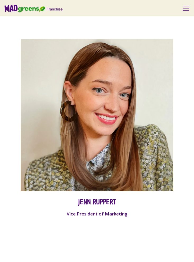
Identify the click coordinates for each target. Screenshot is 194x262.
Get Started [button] (97, 254)
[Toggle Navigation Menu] (186, 8)
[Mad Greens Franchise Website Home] (40, 8)
